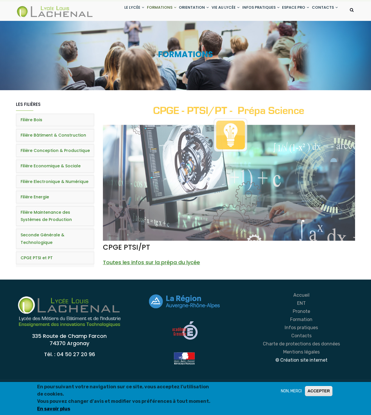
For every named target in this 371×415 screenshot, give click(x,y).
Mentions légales (301, 375)
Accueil (301, 318)
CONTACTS (119, 33)
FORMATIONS (146, 11)
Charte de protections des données (301, 367)
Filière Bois (31, 143)
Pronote (301, 334)
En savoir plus (53, 409)
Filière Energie (35, 220)
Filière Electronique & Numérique (54, 204)
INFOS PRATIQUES (254, 11)
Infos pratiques (301, 351)
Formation (301, 342)
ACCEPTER (319, 391)
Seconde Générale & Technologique (42, 261)
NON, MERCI (291, 391)
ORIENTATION (181, 11)
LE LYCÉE (116, 11)
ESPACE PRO (292, 11)
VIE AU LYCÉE (216, 11)
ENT (301, 326)
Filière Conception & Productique (55, 174)
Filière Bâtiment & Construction (53, 158)
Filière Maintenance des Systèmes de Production (46, 239)
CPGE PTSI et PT (37, 281)
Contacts (301, 359)
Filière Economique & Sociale (51, 189)
